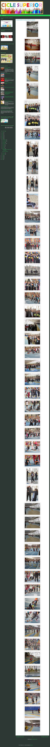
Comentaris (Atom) (34, 739)
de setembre (4, 143)
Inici (32, 736)
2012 (2, 158)
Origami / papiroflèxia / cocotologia (8, 68)
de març (4, 148)
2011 (2, 159)
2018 (2, 135)
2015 (2, 138)
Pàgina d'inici (4, 15)
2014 (2, 155)
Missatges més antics (44, 736)
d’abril (3, 147)
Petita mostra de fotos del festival (9, 87)
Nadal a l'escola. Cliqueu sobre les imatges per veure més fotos (9, 97)
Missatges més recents (20, 736)
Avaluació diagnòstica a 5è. (4, 106)
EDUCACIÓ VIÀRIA (5, 151)
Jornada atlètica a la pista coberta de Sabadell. (25, 19)
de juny (4, 144)
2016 (2, 137)
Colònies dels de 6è (7, 73)
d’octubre (4, 142)
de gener (4, 154)
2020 (2, 132)
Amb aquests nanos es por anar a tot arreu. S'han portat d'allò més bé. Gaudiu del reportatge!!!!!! (9, 92)
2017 (2, 136)
